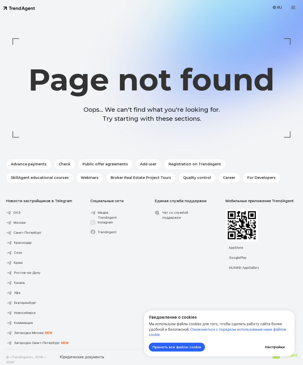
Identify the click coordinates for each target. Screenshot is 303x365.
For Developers (261, 177)
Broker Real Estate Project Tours (141, 177)
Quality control (197, 177)
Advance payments (29, 164)
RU (279, 8)
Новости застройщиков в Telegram (39, 201)
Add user (148, 164)
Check (64, 164)
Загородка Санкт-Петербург (41, 343)
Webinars (90, 177)
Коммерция (23, 323)
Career (229, 177)
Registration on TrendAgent (195, 164)
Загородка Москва (33, 333)
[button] (293, 7)
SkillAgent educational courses (40, 177)
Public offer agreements (105, 164)
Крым (18, 263)
